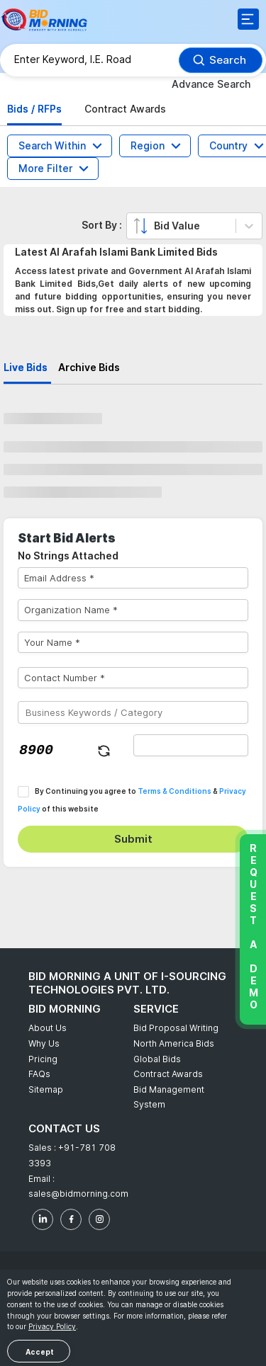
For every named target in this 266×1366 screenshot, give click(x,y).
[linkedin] (42, 1219)
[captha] (191, 745)
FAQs (39, 1074)
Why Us (44, 1043)
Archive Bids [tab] (89, 367)
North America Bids (173, 1043)
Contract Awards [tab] (125, 109)
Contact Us (64, 1128)
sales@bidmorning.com (78, 1193)
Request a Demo (253, 926)
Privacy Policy (52, 1326)
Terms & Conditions (174, 791)
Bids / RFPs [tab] (34, 109)
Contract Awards (168, 1074)
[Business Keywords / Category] (133, 712)
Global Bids (157, 1059)
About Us (47, 1028)
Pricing (42, 1059)
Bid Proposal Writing (175, 1028)
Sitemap (45, 1089)
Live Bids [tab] (26, 367)
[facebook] (71, 1219)
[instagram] (99, 1219)
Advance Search (211, 84)
